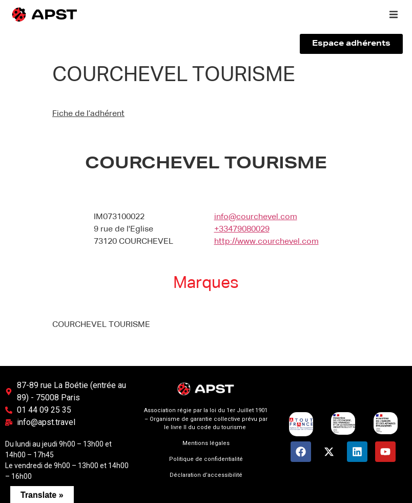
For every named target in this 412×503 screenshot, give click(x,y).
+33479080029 (242, 229)
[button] (393, 14)
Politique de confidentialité (206, 459)
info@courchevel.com (255, 217)
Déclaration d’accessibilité (206, 475)
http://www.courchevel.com (266, 242)
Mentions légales (206, 443)
